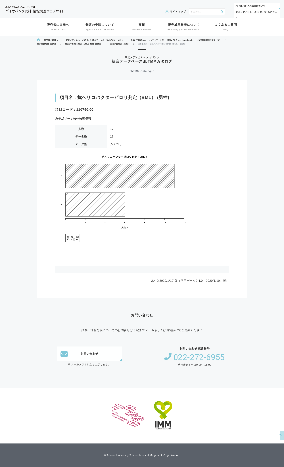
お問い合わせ (79, 353)
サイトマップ (178, 11)
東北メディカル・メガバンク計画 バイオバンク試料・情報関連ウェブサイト (34, 9)
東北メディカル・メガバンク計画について (256, 15)
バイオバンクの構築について (250, 6)
